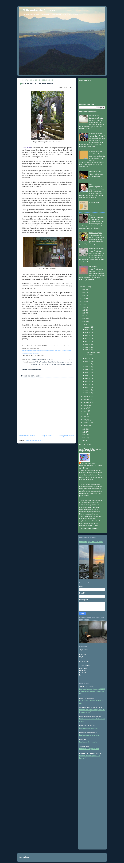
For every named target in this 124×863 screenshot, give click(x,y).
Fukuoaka (55, 362)
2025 (84, 293)
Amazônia (43, 362)
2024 (84, 296)
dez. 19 (88, 350)
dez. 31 (88, 330)
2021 (84, 304)
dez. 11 (88, 375)
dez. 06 (88, 387)
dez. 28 (88, 335)
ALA (90, 184)
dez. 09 (88, 381)
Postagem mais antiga (66, 436)
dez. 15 (88, 367)
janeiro (86, 425)
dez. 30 (88, 332)
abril (85, 417)
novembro (87, 396)
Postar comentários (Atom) (34, 440)
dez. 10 (88, 378)
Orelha (91, 215)
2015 (84, 322)
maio (85, 414)
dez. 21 (88, 347)
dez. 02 (88, 393)
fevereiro (87, 422)
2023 (84, 298)
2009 (84, 441)
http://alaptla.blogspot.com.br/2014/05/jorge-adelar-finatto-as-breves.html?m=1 (92, 691)
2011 (84, 435)
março (86, 419)
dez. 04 (88, 390)
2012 (84, 432)
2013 (84, 429)
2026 (84, 290)
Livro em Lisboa (94, 202)
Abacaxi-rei (93, 267)
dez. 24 (88, 341)
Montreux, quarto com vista (91, 542)
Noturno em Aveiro (95, 171)
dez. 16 (88, 364)
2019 (84, 310)
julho (85, 408)
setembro (87, 402)
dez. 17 (88, 361)
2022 (84, 301)
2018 (84, 313)
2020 (84, 307)
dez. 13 (88, 370)
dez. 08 (88, 384)
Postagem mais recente (27, 436)
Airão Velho (35, 362)
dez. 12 (88, 373)
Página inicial (47, 436)
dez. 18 (88, 358)
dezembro (87, 327)
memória (34, 364)
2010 (84, 438)
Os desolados (94, 115)
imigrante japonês (66, 362)
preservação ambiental (46, 364)
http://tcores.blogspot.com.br (89, 749)
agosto (86, 405)
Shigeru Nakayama (65, 364)
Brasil (50, 362)
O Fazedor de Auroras (39, 10)
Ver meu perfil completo (89, 528)
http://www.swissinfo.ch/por (88, 728)
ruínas (56, 364)
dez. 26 (88, 338)
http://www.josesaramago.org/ (89, 735)
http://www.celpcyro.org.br (88, 742)
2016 (84, 319)
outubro (86, 399)
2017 (84, 316)
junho (86, 411)
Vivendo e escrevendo (96, 249)
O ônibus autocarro (95, 133)
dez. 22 (88, 344)
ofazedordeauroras (88, 463)
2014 (84, 324)
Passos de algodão (95, 233)
